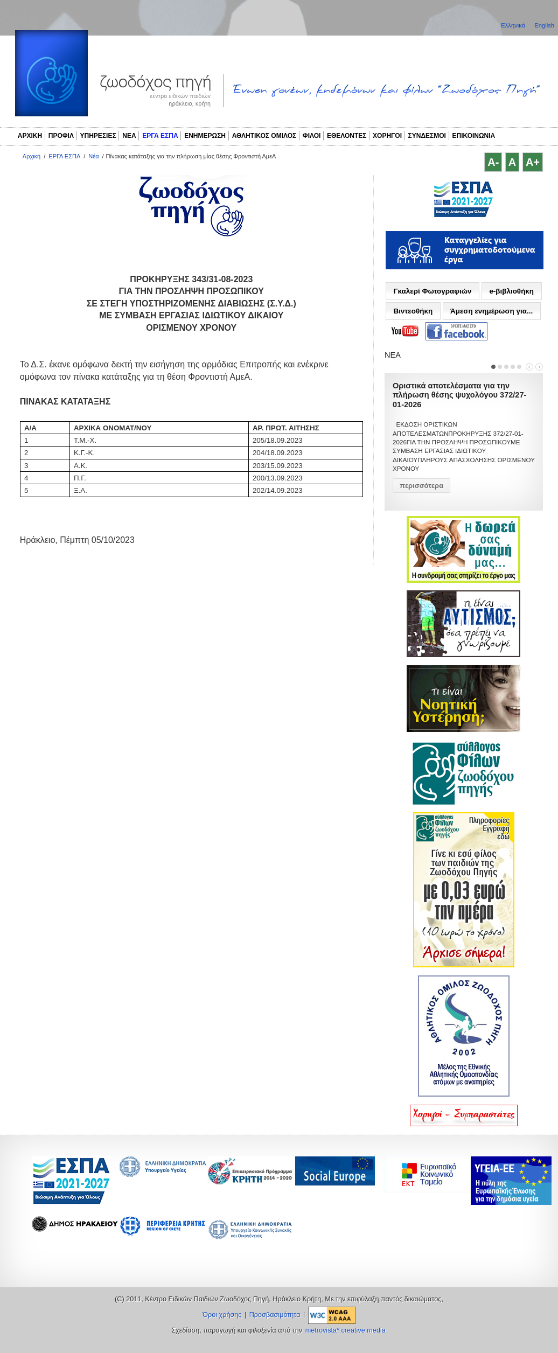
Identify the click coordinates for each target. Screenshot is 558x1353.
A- (493, 162)
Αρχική (31, 156)
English (544, 25)
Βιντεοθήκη (413, 311)
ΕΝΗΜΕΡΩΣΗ (205, 136)
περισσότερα (421, 486)
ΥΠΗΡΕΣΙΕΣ (98, 136)
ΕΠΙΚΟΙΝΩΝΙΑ (474, 136)
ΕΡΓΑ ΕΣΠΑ (160, 136)
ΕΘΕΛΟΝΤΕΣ (347, 136)
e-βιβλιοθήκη (511, 291)
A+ (533, 162)
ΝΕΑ (129, 136)
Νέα (93, 156)
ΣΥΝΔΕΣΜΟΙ (427, 136)
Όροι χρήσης (222, 1315)
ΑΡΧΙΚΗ (30, 136)
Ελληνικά (514, 25)
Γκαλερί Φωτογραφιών (432, 291)
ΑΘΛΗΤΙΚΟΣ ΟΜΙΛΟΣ (264, 136)
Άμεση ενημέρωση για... (491, 311)
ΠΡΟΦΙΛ (61, 136)
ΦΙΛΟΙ (312, 136)
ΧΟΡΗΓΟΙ (387, 136)
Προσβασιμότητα (275, 1315)
